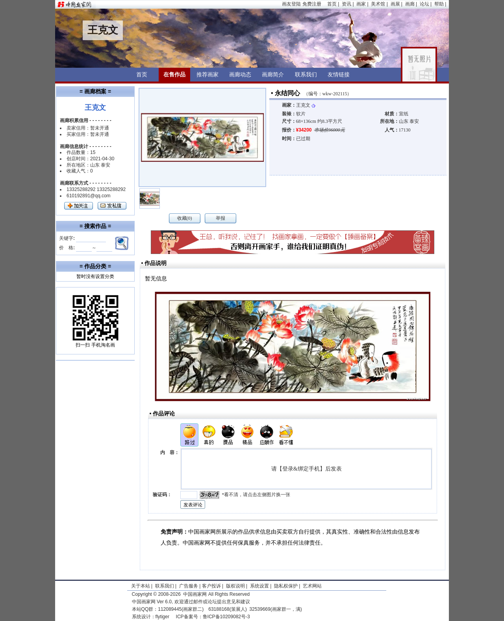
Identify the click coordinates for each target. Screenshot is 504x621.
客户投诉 (211, 586)
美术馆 (378, 4)
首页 (332, 4)
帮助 (439, 4)
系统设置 (259, 586)
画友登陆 (291, 4)
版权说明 (235, 586)
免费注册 (311, 4)
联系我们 (306, 74)
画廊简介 (273, 74)
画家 (361, 4)
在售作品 (174, 74)
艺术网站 (312, 586)
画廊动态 (240, 74)
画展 (395, 4)
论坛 (424, 4)
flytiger (162, 616)
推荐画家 (207, 74)
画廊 (410, 4)
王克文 (305, 105)
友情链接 (339, 74)
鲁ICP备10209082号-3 (226, 616)
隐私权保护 (286, 586)
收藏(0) (184, 218)
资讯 (346, 4)
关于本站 (140, 586)
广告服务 (188, 586)
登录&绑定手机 (301, 469)
